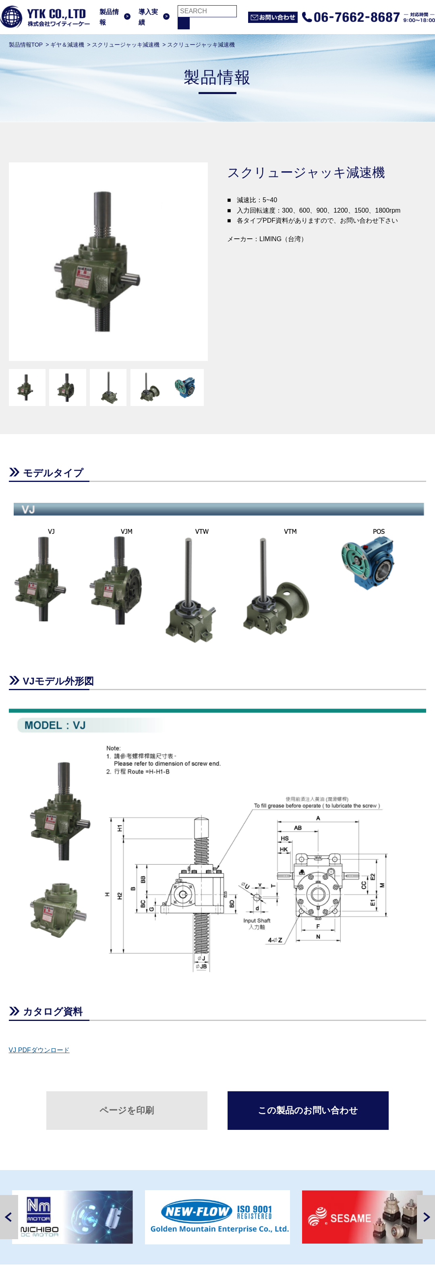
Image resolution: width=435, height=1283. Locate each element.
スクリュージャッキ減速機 (126, 44)
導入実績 (148, 17)
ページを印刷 (126, 1110)
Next (426, 1217)
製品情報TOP (26, 44)
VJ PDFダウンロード (39, 1050)
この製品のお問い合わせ (308, 1110)
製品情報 (109, 17)
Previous (9, 1217)
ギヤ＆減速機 (67, 44)
